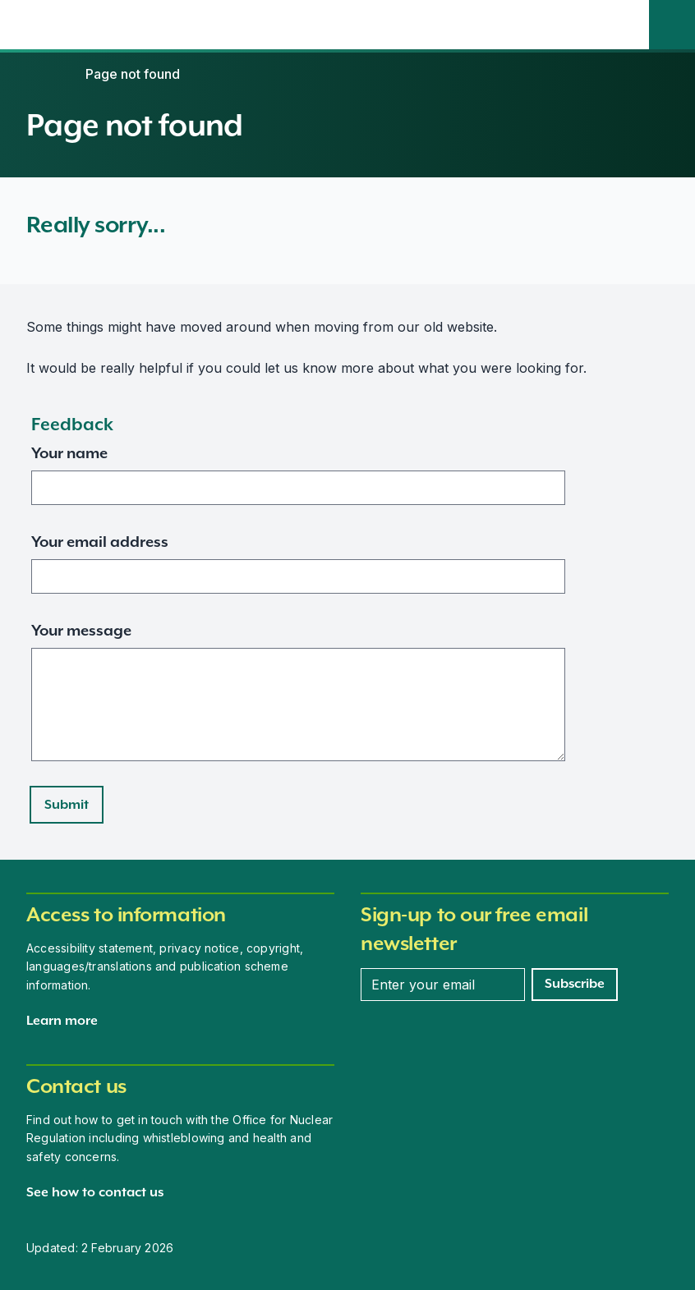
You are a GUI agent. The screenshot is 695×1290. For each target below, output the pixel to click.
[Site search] (672, 24)
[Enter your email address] (443, 984)
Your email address (99, 541)
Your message (81, 630)
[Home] (42, 73)
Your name (69, 452)
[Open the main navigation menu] (626, 24)
